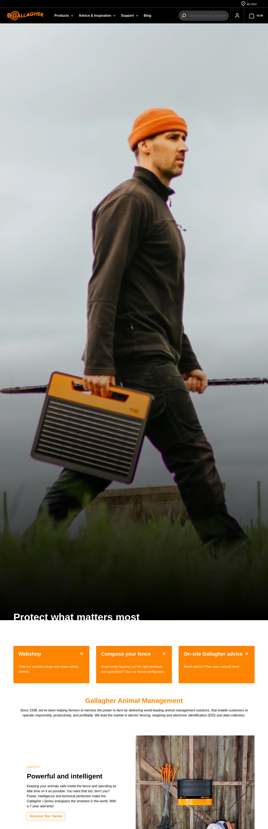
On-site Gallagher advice (213, 654)
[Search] (182, 16)
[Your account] (236, 16)
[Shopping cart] (256, 16)
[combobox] (207, 16)
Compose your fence (126, 654)
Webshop (29, 654)
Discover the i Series (46, 816)
